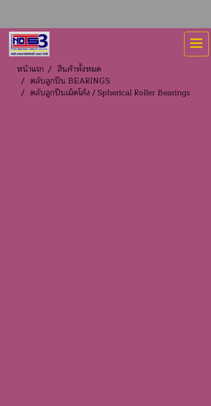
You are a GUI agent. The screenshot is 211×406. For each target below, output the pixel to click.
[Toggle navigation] (196, 44)
